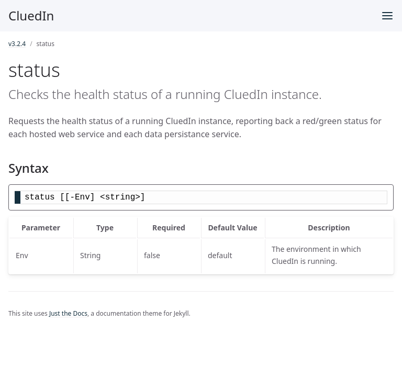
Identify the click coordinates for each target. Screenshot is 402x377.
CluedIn (31, 15)
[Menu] (387, 15)
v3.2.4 (17, 43)
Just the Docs (68, 313)
